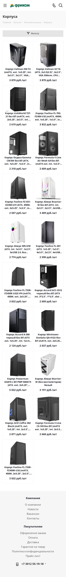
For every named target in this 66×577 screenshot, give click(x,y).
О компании (33, 504)
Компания (33, 498)
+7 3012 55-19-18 (32, 564)
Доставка (33, 542)
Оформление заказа (33, 533)
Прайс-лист (33, 556)
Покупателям (33, 526)
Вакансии (33, 513)
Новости (33, 509)
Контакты (33, 518)
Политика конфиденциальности (33, 551)
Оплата (33, 537)
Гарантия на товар (33, 546)
